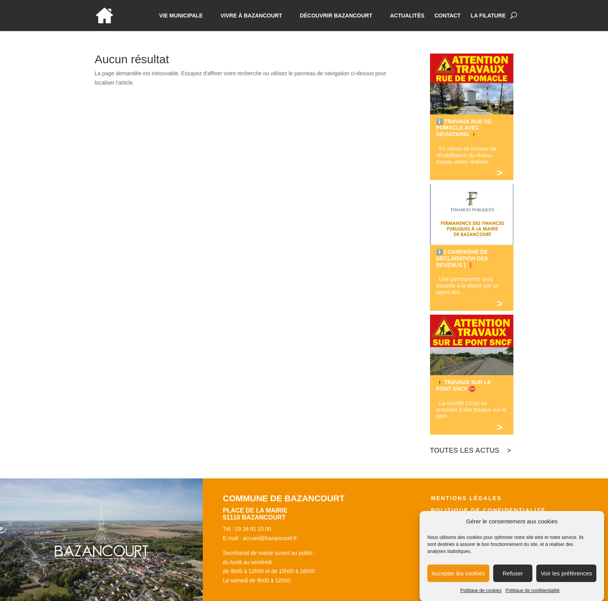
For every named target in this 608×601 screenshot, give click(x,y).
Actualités (407, 16)
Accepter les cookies (458, 578)
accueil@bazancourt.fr (270, 538)
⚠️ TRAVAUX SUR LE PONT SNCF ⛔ (463, 385)
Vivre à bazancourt (251, 16)
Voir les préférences (566, 578)
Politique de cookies (481, 595)
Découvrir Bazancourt (336, 16)
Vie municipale (181, 16)
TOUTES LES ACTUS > (470, 450)
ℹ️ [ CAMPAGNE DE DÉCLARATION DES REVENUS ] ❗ (462, 258)
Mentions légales (466, 498)
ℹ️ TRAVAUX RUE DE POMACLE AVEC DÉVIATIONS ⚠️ (464, 128)
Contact (447, 16)
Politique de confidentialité (533, 595)
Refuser (513, 578)
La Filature (488, 16)
